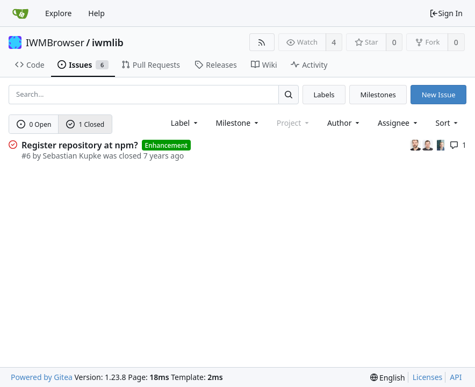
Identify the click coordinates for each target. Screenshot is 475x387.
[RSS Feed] (262, 42)
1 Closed (85, 124)
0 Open (34, 124)
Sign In (446, 13)
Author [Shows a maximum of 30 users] (344, 123)
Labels (323, 94)
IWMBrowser (55, 42)
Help (96, 13)
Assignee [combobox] (398, 123)
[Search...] (288, 94)
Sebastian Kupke (72, 155)
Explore (58, 13)
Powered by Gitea (42, 377)
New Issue (439, 94)
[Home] (20, 13)
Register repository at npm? (79, 145)
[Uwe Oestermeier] (440, 144)
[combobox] (185, 123)
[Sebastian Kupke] (428, 144)
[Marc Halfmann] (416, 144)
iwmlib (108, 42)
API (456, 377)
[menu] (448, 123)
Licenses (428, 377)
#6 (26, 155)
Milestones (378, 94)
